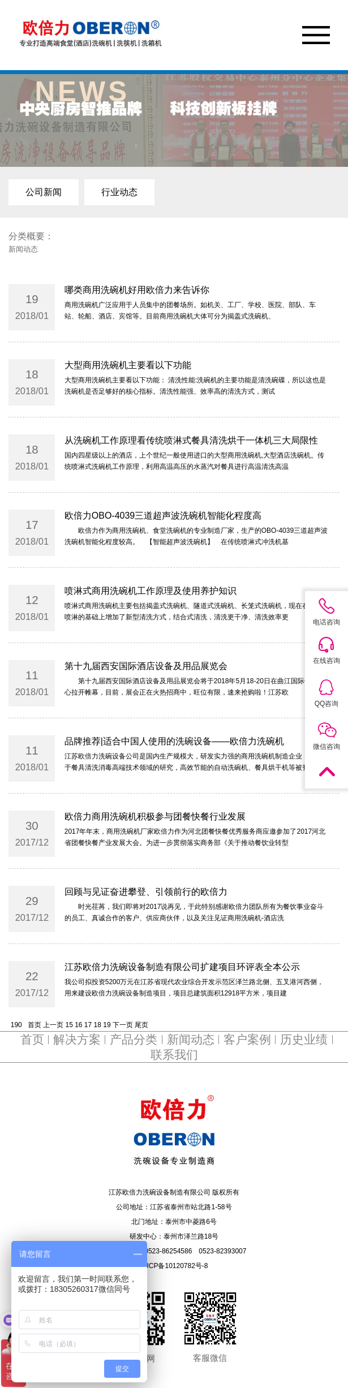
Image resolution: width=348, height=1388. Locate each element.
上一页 (53, 1025)
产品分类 (133, 1039)
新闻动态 (190, 1039)
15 (68, 1025)
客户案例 (247, 1039)
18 (97, 1025)
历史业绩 (304, 1039)
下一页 (123, 1025)
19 (106, 1025)
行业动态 (119, 192)
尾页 (141, 1025)
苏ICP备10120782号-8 (174, 1266)
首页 (34, 1025)
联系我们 (174, 1055)
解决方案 (77, 1039)
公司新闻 (43, 192)
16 (78, 1025)
